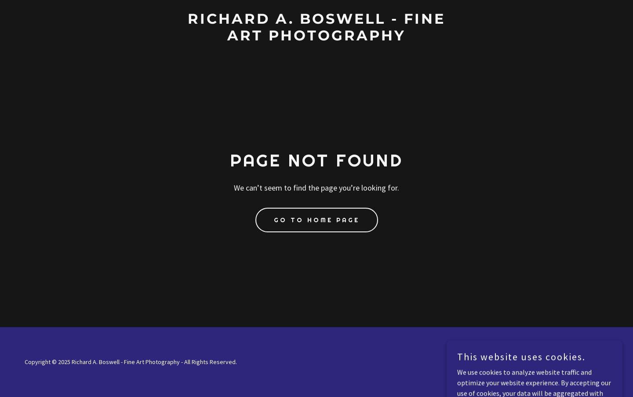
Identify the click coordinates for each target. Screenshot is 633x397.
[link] (316, 37)
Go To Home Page (317, 220)
